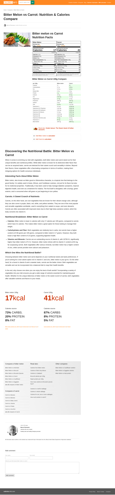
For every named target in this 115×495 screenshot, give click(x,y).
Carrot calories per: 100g (49, 326)
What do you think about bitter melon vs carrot (16, 461)
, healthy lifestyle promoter (17, 25)
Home (5, 10)
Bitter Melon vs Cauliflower (12, 379)
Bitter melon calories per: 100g (12, 326)
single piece (25, 326)
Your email (32, 455)
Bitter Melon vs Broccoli (11, 370)
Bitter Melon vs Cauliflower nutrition (65, 367)
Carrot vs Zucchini (10, 409)
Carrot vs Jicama (10, 403)
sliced (69, 326)
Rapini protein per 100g (36, 379)
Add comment (10, 475)
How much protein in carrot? (38, 397)
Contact (109, 2)
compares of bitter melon (16, 384)
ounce (21, 326)
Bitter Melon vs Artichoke (12, 367)
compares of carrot (14, 412)
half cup (33, 326)
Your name (7, 455)
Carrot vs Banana (10, 395)
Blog (85, 2)
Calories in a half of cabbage (38, 388)
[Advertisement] (17, 63)
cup (30, 326)
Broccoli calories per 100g (37, 376)
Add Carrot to (43, 139)
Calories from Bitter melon (37, 367)
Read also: (56, 129)
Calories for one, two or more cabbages (41, 394)
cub (66, 326)
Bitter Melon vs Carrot (19, 10)
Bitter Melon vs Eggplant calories (65, 370)
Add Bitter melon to (45, 136)
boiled (6, 328)
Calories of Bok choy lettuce (38, 370)
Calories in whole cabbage (37, 391)
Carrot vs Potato (9, 406)
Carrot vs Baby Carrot (11, 400)
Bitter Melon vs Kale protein (63, 373)
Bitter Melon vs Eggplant (12, 382)
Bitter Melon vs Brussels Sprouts (14, 373)
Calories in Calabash (36, 373)
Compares (80, 2)
